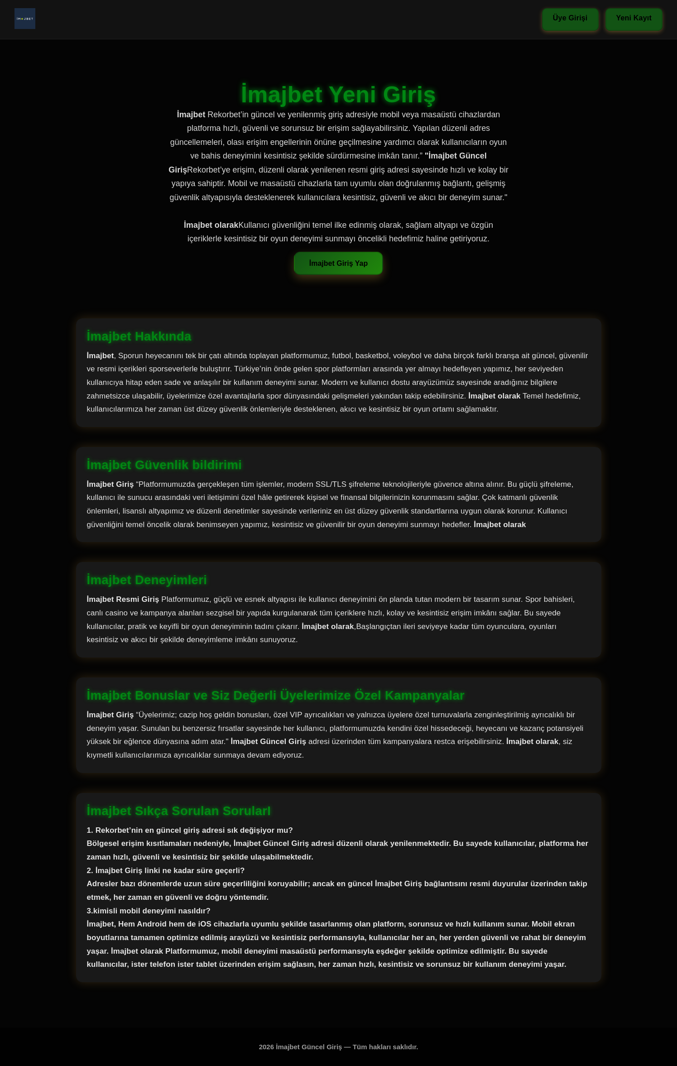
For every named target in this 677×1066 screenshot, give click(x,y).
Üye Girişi (570, 18)
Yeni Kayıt (634, 18)
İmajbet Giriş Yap (338, 263)
